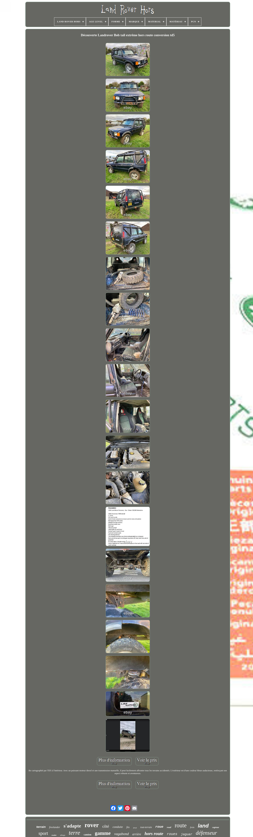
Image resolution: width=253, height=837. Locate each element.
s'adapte (72, 826)
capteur (215, 827)
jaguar (186, 834)
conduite (118, 827)
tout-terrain (146, 827)
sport (43, 833)
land (203, 826)
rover (92, 825)
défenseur (206, 833)
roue (159, 827)
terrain (41, 827)
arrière (136, 834)
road (169, 827)
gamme (103, 833)
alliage (62, 835)
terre (74, 832)
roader (54, 835)
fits (127, 827)
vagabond (121, 834)
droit (135, 828)
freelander (54, 827)
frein (192, 827)
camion (87, 834)
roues (172, 834)
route (181, 825)
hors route (154, 833)
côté (105, 826)
